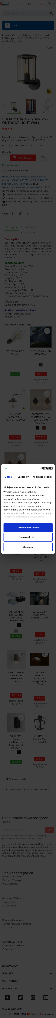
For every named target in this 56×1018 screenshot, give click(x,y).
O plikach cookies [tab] (43, 476)
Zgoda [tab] (8, 476)
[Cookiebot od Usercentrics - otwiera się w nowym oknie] (40, 468)
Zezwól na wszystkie (28, 527)
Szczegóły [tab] (23, 476)
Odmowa (28, 547)
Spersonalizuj (28, 537)
